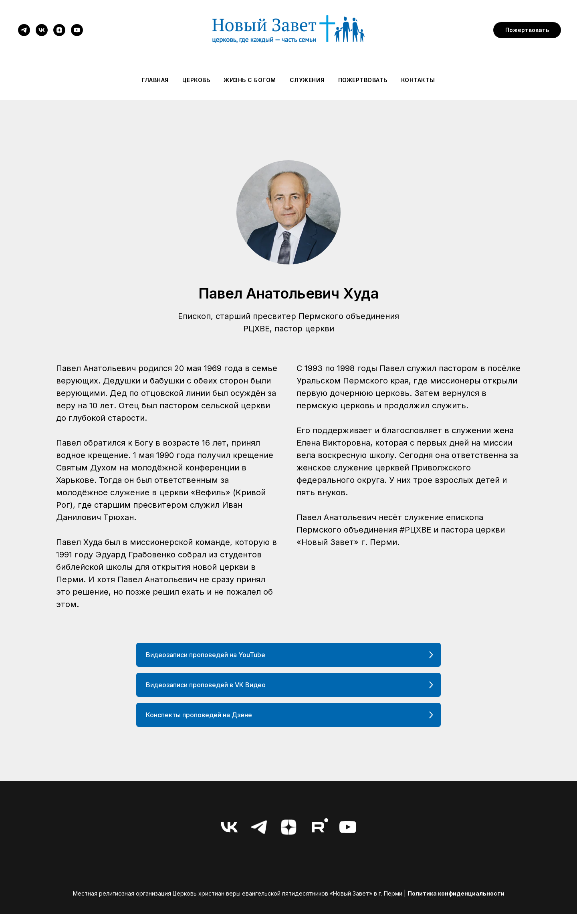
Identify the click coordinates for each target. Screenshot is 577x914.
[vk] (42, 30)
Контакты (418, 80)
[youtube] (77, 30)
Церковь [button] (196, 80)
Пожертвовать (362, 80)
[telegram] (24, 30)
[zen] (59, 30)
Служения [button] (307, 80)
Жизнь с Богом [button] (250, 80)
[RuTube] (318, 827)
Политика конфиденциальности (456, 893)
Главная (155, 80)
